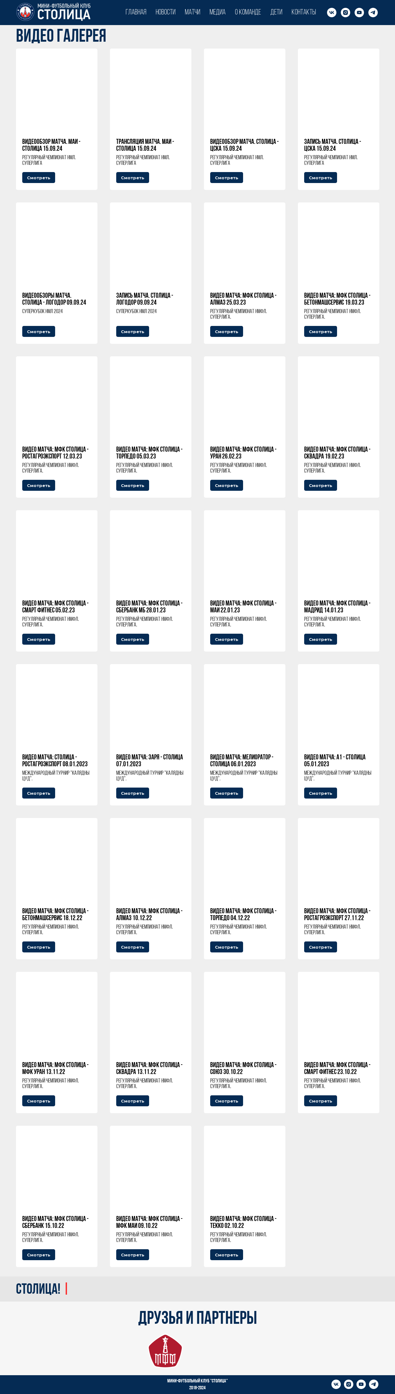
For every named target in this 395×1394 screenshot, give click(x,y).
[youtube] (359, 12)
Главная (136, 12)
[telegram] (373, 12)
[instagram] (345, 12)
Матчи (192, 12)
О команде (248, 12)
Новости (165, 12)
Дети (276, 12)
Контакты (304, 12)
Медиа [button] (218, 12)
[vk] (331, 12)
